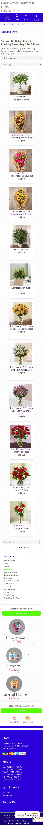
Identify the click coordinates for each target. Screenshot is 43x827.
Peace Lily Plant (21, 251)
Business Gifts (10, 574)
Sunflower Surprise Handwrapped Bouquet (21, 214)
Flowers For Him (11, 582)
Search (35, 20)
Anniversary (9, 562)
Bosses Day (8, 571)
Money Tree (21, 98)
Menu (8, 20)
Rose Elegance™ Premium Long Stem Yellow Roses (21, 329)
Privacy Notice (22, 823)
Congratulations (11, 576)
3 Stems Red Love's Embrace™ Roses (21, 528)
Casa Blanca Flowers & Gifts (18, 5)
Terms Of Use (9, 823)
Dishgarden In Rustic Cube (21, 290)
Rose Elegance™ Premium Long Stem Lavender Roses (21, 412)
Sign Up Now (21, 615)
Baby (5, 565)
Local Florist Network (13, 826)
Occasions (10, 25)
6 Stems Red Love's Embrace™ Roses (21, 490)
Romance (7, 594)
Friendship (8, 585)
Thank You (8, 597)
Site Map (27, 826)
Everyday (7, 579)
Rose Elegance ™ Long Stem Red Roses (21, 452)
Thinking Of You (11, 599)
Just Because (9, 591)
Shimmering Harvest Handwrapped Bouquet (21, 137)
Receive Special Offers (21, 610)
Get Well (7, 588)
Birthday (7, 568)
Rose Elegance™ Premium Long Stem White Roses (21, 370)
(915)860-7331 (10, 11)
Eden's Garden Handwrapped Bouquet (21, 176)
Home (3, 25)
